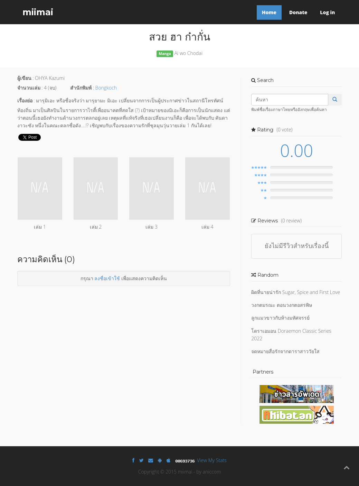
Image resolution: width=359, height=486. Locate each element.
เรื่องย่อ (24, 100)
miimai (37, 12)
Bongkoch (106, 87)
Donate (298, 12)
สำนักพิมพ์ (81, 87)
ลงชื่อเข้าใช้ (107, 278)
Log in (327, 12)
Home (269, 12)
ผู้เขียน (24, 78)
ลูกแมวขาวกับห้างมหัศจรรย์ (280, 317)
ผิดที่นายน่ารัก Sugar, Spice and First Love (295, 292)
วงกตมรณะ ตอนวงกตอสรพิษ (281, 305)
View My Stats (212, 460)
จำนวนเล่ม (28, 87)
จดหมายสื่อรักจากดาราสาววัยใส (285, 351)
